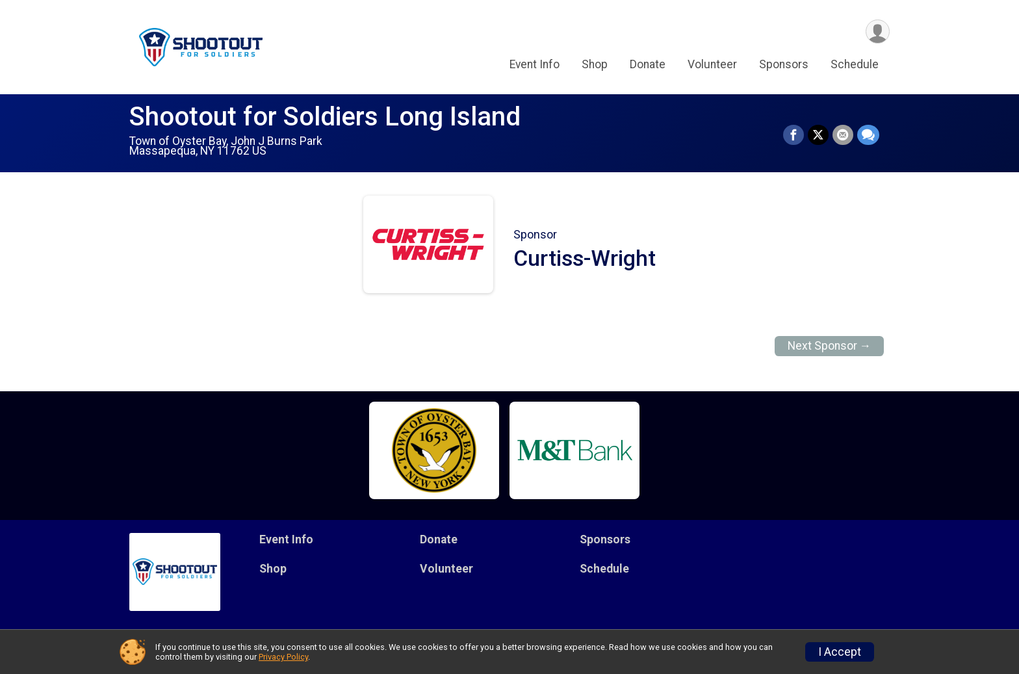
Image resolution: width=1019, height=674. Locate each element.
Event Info (535, 64)
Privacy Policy (283, 657)
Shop (595, 64)
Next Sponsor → (829, 345)
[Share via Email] (842, 135)
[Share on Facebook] (793, 135)
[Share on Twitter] (818, 135)
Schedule (855, 64)
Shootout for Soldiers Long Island (325, 116)
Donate (647, 64)
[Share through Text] (868, 135)
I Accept (839, 651)
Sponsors (783, 64)
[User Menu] (878, 31)
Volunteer (712, 64)
